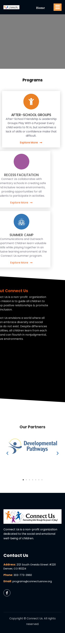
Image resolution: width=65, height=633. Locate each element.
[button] (7, 492)
